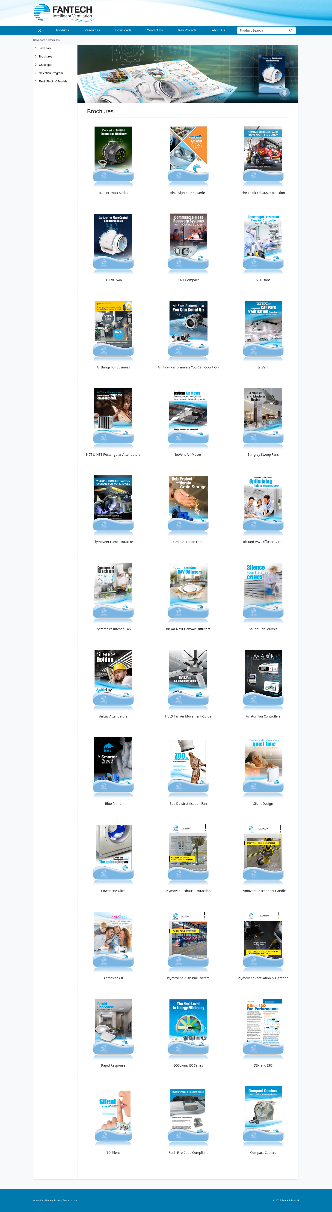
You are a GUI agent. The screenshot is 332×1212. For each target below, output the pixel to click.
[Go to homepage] (40, 30)
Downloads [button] (123, 30)
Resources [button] (92, 30)
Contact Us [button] (155, 30)
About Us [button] (218, 30)
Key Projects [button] (187, 30)
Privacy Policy (53, 1200)
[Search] (266, 30)
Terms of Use (70, 1200)
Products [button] (62, 30)
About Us (38, 1200)
